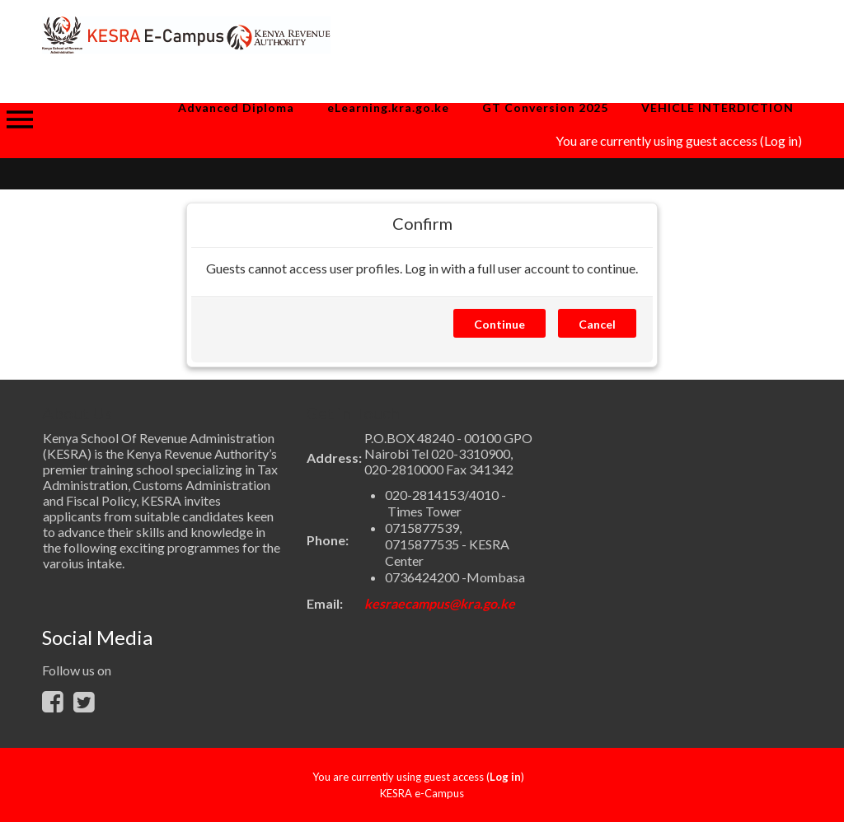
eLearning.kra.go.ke (388, 107)
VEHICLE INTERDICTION (717, 107)
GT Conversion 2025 (545, 107)
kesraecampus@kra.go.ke (439, 603)
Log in (781, 140)
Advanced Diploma (236, 107)
